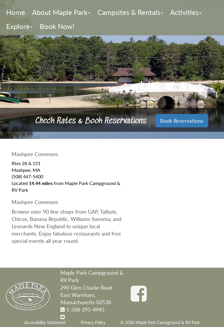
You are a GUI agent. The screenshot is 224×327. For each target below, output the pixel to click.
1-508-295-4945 (85, 310)
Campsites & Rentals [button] (130, 12)
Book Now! (57, 26)
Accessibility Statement (45, 322)
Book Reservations (181, 120)
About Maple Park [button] (61, 12)
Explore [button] (19, 26)
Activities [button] (186, 12)
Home (15, 12)
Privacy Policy (93, 322)
